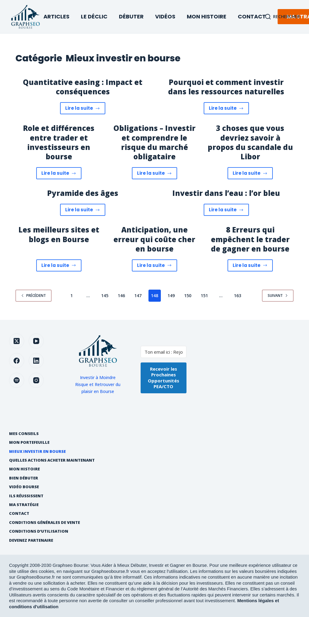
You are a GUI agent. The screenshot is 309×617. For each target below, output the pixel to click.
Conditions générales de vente (44, 522)
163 (237, 295)
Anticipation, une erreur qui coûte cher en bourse (154, 239)
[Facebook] (16, 360)
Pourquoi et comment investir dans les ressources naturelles (226, 86)
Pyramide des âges (82, 193)
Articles (56, 16)
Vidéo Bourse (24, 486)
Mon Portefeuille (29, 442)
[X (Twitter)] (16, 341)
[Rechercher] (282, 16)
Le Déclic (94, 16)
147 (138, 295)
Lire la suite (85, 109)
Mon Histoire (206, 16)
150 (187, 295)
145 (104, 295)
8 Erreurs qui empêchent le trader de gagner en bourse (250, 239)
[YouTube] (36, 341)
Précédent (33, 295)
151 (204, 295)
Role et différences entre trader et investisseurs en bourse (58, 142)
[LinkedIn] (36, 360)
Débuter (131, 16)
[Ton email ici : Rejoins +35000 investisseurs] (163, 352)
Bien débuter (23, 478)
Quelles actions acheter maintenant (52, 460)
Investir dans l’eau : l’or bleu (226, 193)
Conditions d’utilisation (38, 531)
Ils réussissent (26, 495)
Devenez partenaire (31, 540)
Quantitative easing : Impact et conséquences (82, 86)
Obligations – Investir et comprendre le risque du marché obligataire (154, 142)
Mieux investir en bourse (37, 451)
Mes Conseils (24, 433)
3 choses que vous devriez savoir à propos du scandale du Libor (250, 142)
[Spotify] (16, 380)
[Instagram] (36, 380)
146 (121, 295)
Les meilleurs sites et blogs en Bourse (58, 234)
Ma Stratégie (24, 504)
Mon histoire (24, 469)
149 (171, 295)
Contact (252, 16)
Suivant (278, 295)
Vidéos (165, 16)
